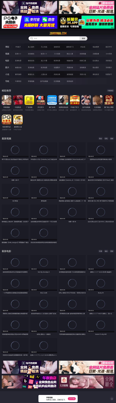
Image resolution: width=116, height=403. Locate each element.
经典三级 (83, 61)
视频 (7, 53)
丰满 (100, 251)
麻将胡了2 (70, 47)
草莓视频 (31, 81)
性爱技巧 (109, 74)
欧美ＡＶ (44, 54)
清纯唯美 (83, 67)
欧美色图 (44, 67)
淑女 (106, 251)
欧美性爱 (57, 61)
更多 (112, 138)
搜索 (83, 38)
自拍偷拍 (31, 54)
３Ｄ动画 (57, 54)
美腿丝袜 (70, 67)
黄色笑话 (96, 74)
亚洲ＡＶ (18, 54)
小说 (7, 74)
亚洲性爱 (18, 61)
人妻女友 (44, 74)
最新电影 (6, 251)
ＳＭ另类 (109, 54)
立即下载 (72, 399)
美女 (100, 138)
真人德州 (31, 47)
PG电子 (18, 47)
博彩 (7, 46)
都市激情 (18, 74)
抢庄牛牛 (109, 47)
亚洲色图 (31, 67)
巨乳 (106, 138)
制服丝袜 (70, 61)
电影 (7, 60)
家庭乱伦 (31, 74)
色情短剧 (70, 81)
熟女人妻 (70, 54)
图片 (7, 67)
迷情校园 (70, 74)
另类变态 (109, 61)
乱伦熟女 (96, 61)
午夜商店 (18, 81)
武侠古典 (57, 74)
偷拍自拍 (31, 61)
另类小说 (83, 74)
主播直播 (96, 54)
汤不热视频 (44, 81)
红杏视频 (57, 81)
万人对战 (44, 47)
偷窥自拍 (18, 67)
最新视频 (6, 138)
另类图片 (109, 67)
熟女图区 (96, 67)
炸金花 (83, 47)
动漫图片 (57, 67)
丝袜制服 (83, 54)
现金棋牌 (96, 47)
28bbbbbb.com (58, 33)
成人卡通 (44, 61)
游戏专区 (57, 47)
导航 (7, 81)
